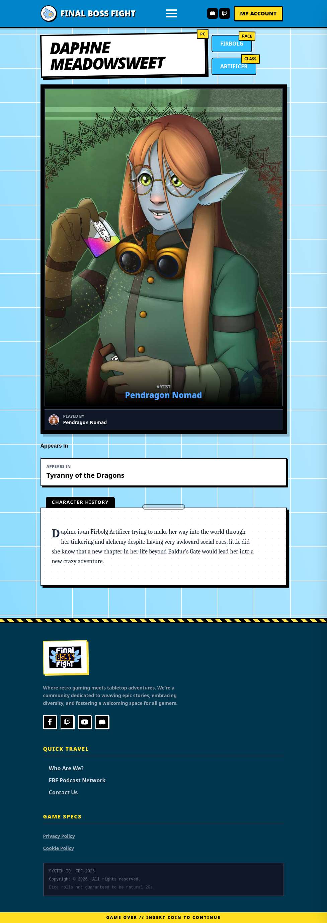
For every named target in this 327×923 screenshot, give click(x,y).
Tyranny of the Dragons (86, 475)
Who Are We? (63, 768)
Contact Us (60, 792)
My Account (258, 13)
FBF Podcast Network (74, 780)
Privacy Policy (59, 836)
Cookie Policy (58, 848)
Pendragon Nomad (163, 394)
